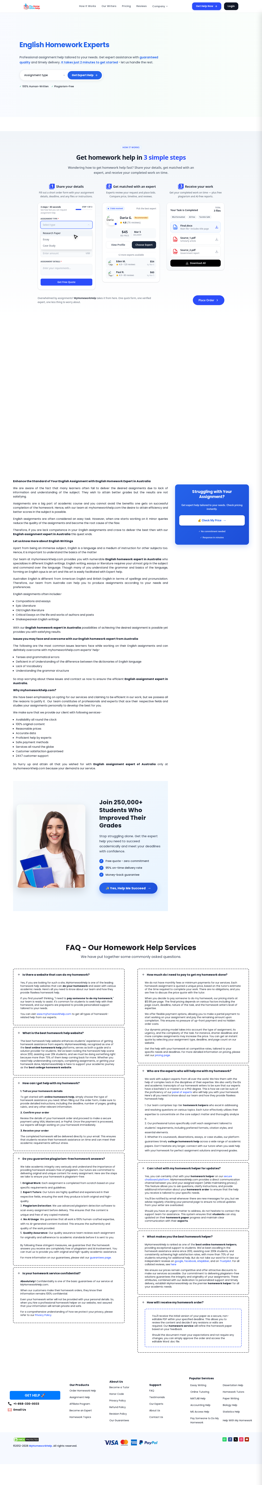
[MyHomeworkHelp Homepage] (39, 6)
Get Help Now (206, 6)
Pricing (126, 6)
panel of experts (182, 1092)
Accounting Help (200, 1405)
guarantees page (100, 1257)
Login (231, 6)
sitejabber (203, 1261)
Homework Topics (80, 1417)
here (173, 1264)
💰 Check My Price (212, 520)
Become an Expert (81, 1410)
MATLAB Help (198, 1398)
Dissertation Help (233, 1385)
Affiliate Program (80, 1404)
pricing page (162, 1055)
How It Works (87, 6)
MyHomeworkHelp (40, 1446)
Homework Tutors (233, 1392)
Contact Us (156, 1417)
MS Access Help (199, 1411)
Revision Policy (118, 1414)
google (179, 1261)
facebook (190, 1261)
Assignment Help (80, 1397)
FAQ (151, 1390)
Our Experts (156, 1404)
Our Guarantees (119, 1420)
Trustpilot (225, 1261)
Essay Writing (198, 1385)
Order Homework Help (83, 1390)
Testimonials (157, 1397)
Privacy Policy (43, 1315)
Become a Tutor (119, 1387)
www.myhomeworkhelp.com (54, 1014)
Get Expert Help (85, 75)
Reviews (141, 6)
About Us (154, 1410)
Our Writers (109, 6)
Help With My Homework (237, 1420)
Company (160, 6)
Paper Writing (231, 1398)
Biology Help (230, 1405)
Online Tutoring (199, 1392)
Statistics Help (231, 1411)
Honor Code (116, 1394)
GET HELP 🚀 (35, 1395)
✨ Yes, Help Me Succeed (128, 888)
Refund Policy (117, 1407)
